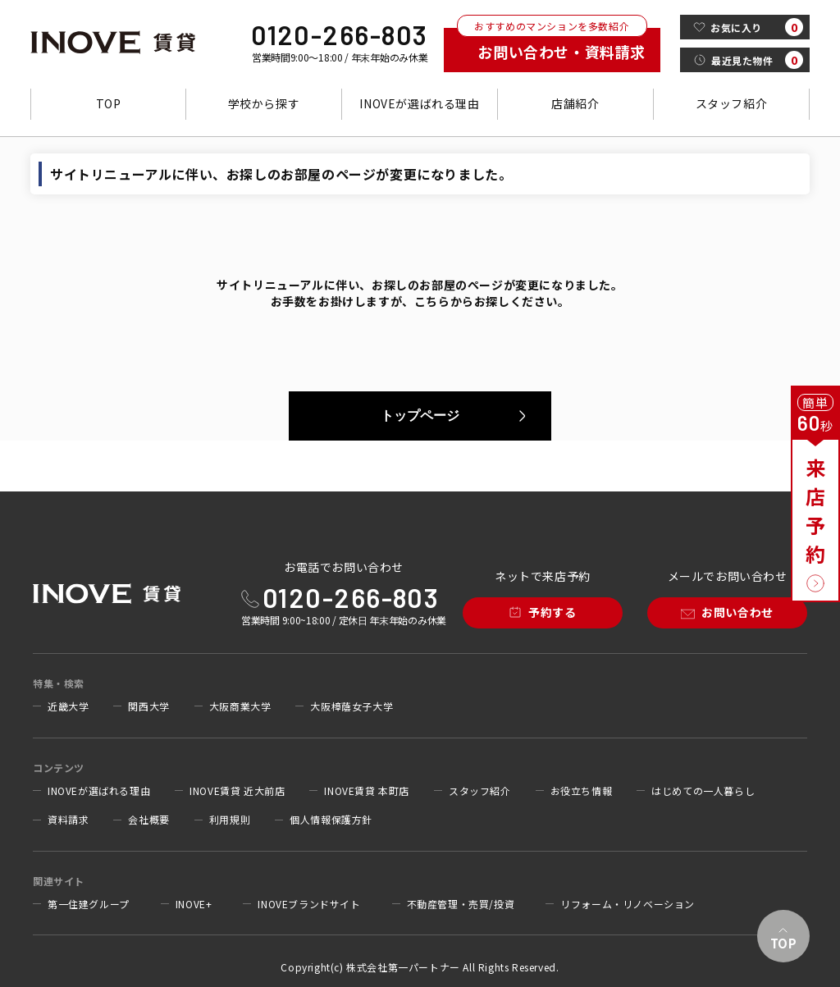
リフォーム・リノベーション (627, 904)
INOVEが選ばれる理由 (419, 103)
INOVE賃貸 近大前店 (237, 790)
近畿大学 (68, 706)
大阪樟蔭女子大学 (351, 706)
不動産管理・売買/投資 (461, 904)
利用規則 (229, 819)
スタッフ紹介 (732, 103)
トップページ (420, 416)
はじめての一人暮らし (703, 790)
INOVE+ (194, 904)
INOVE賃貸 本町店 (366, 790)
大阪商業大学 (240, 706)
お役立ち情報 (581, 790)
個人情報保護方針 (331, 819)
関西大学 (148, 706)
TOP (108, 103)
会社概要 (148, 819)
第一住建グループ (89, 904)
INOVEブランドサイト (309, 904)
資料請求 (68, 819)
